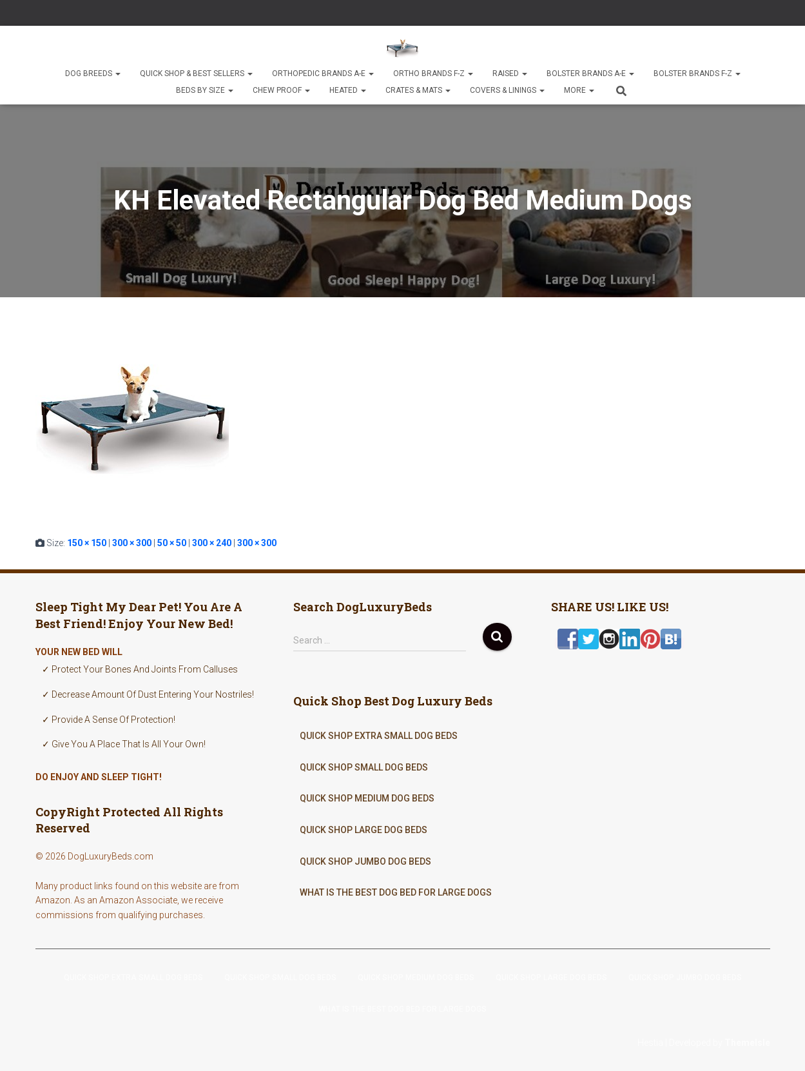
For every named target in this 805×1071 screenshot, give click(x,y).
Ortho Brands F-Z (433, 73)
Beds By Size (204, 90)
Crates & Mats (418, 90)
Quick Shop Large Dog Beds (363, 830)
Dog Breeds (93, 73)
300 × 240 (211, 543)
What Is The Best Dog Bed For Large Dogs (396, 892)
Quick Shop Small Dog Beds (364, 767)
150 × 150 (86, 543)
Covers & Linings (507, 90)
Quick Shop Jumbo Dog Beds (365, 861)
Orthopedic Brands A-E (323, 73)
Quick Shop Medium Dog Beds (367, 798)
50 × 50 (171, 543)
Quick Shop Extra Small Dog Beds (379, 736)
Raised (509, 73)
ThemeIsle (747, 1042)
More (579, 90)
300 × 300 (131, 543)
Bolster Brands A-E (590, 73)
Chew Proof (281, 90)
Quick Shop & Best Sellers (196, 73)
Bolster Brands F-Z (697, 73)
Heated (347, 90)
